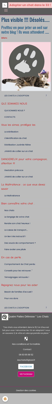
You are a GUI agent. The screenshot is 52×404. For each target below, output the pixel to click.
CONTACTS (9, 117)
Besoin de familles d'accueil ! (18, 291)
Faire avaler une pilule (15, 249)
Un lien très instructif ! (15, 236)
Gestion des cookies (26, 390)
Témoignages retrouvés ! (16, 277)
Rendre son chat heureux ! (17, 223)
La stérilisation (11, 131)
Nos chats (9, 210)
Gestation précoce (13, 170)
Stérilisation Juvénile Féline (17, 144)
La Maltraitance (12, 195)
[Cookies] (5, 399)
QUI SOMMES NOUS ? (14, 110)
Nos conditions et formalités (26, 344)
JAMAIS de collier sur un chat (18, 151)
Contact (27, 349)
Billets (4, 37)
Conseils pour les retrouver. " (18, 270)
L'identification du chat (15, 138)
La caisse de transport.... (16, 230)
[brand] (24, 5)
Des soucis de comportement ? (20, 243)
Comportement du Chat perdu (19, 264)
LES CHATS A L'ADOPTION (26, 95)
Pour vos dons (11, 298)
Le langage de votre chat (16, 216)
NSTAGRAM (26, 374)
